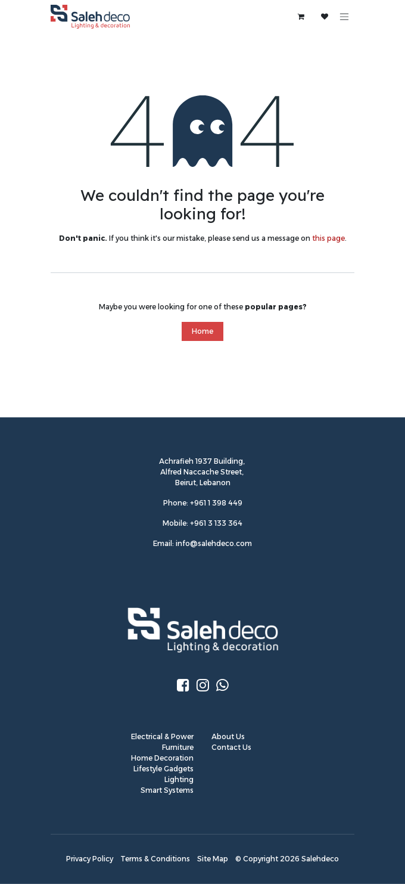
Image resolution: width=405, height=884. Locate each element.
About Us (228, 736)
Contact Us (231, 747)
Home (202, 331)
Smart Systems (167, 790)
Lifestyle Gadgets (163, 768)
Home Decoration (162, 757)
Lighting (179, 779)
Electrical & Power (162, 736)
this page (328, 238)
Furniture (178, 747)
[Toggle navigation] (344, 17)
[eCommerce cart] (300, 16)
